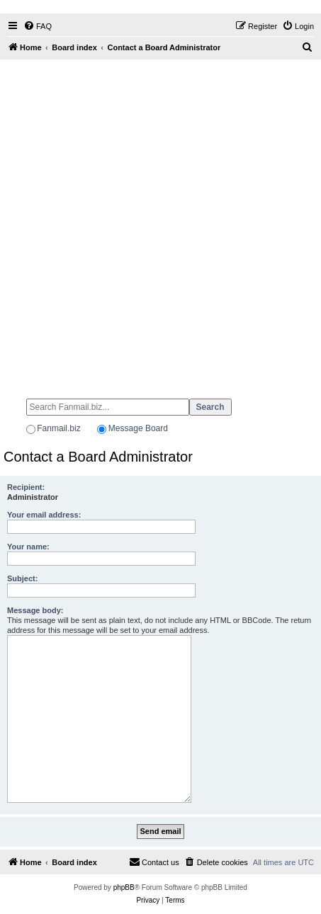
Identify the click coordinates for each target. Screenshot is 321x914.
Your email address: (44, 514)
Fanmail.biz (58, 428)
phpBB (124, 887)
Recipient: (26, 487)
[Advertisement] (160, 222)
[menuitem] (37, 26)
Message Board (138, 428)
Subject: (22, 578)
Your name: (28, 546)
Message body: (35, 610)
